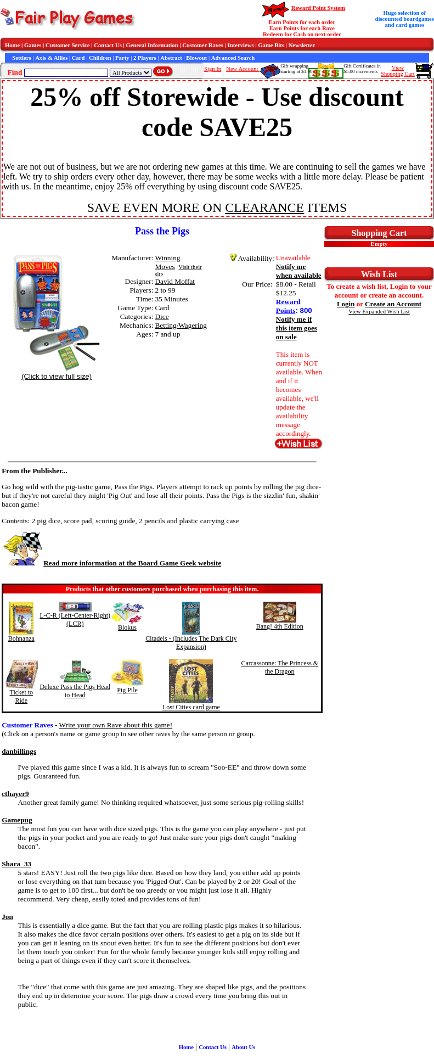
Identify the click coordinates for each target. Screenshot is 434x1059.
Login (346, 304)
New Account (243, 69)
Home (12, 45)
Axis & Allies (51, 58)
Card (78, 58)
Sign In (212, 69)
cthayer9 (15, 793)
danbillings (19, 751)
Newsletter (302, 45)
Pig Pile (127, 690)
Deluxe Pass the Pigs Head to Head (75, 691)
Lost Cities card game (191, 707)
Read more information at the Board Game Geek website (111, 563)
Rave (328, 28)
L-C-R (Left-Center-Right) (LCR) (75, 619)
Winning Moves (167, 262)
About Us (243, 1047)
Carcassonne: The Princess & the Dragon (279, 667)
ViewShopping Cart (398, 71)
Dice (161, 316)
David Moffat (175, 281)
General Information (152, 45)
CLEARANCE (264, 207)
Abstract (171, 58)
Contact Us (108, 45)
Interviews (241, 45)
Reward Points (288, 306)
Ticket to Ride (21, 696)
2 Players (144, 58)
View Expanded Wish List (379, 312)
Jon (7, 916)
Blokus (127, 627)
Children (100, 58)
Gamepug (17, 820)
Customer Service (68, 45)
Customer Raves (202, 45)
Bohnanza (21, 638)
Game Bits (271, 45)
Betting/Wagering (180, 325)
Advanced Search (233, 58)
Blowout (196, 58)
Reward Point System (318, 8)
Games (32, 45)
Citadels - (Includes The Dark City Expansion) (190, 643)
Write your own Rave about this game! (115, 725)
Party (122, 58)
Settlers (21, 58)
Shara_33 (16, 864)
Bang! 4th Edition (279, 626)
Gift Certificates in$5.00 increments (361, 68)
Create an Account (393, 304)
